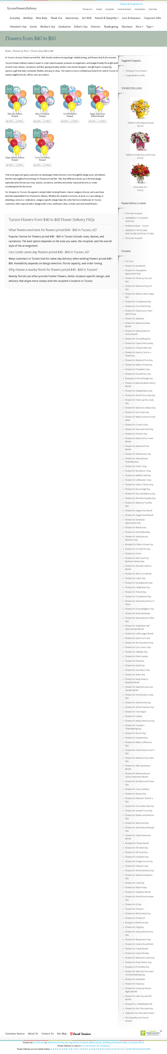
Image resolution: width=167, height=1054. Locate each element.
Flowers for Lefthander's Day (138, 480)
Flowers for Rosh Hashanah (137, 613)
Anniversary (72, 18)
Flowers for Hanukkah (135, 979)
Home (8, 51)
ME (129, 1049)
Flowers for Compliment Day (138, 302)
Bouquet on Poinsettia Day (137, 967)
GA (92, 1049)
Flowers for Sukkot (133, 716)
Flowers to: (88, 9)
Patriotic (95, 26)
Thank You (56, 18)
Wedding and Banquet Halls (115, 1042)
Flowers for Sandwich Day (137, 857)
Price (139, 26)
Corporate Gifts (152, 18)
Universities (140, 9)
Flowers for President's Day (137, 369)
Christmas (126, 26)
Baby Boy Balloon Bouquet (15, 115)
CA (69, 1049)
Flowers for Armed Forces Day (138, 811)
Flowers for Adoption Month (138, 892)
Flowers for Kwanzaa (134, 984)
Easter (33, 26)
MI (144, 1049)
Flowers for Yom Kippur (135, 712)
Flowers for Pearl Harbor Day (138, 962)
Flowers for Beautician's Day (138, 939)
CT (78, 1049)
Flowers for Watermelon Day (138, 454)
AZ (60, 1049)
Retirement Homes (56, 1042)
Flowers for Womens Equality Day (140, 498)
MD (134, 1049)
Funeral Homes (124, 9)
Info (20, 121)
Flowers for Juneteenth (135, 266)
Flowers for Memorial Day (137, 823)
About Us (33, 1033)
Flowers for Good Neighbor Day (139, 609)
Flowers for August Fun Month (138, 511)
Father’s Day (81, 26)
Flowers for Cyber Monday (137, 953)
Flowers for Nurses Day (135, 794)
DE (83, 1049)
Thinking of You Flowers (136, 71)
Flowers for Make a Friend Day (138, 365)
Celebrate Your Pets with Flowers (139, 1013)
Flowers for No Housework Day (139, 643)
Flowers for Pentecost (135, 918)
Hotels (99, 9)
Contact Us (47, 1033)
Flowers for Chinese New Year (138, 348)
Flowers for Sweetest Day (136, 738)
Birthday (28, 18)
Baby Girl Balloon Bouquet (42, 115)
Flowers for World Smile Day (138, 703)
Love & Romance (131, 18)
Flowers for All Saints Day (136, 848)
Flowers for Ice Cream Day (137, 412)
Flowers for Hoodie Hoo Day (138, 374)
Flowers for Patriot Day (135, 592)
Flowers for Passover (134, 661)
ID (100, 1049)
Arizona (84, 1046)
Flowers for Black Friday (136, 887)
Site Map (62, 1033)
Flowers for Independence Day (138, 391)
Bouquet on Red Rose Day (136, 923)
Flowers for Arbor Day (135, 675)
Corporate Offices (136, 1042)
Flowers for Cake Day (134, 883)
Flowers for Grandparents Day (138, 583)
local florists (38, 1042)
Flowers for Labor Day (135, 578)
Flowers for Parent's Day (136, 434)
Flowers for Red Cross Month (138, 574)
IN (108, 1049)
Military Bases (95, 1042)
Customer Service (15, 1033)
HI (96, 1049)
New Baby (41, 18)
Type (149, 26)
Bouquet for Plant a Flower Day (139, 544)
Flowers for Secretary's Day (137, 670)
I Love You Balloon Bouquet (42, 158)
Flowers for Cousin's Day (136, 425)
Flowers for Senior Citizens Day (139, 484)
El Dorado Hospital (133, 213)
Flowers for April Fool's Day (137, 638)
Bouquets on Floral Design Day (139, 378)
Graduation (64, 26)
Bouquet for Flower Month (137, 843)
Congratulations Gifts (135, 75)
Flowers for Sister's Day (136, 466)
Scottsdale (103, 1046)
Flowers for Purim (133, 553)
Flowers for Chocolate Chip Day (139, 806)
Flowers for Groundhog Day (138, 339)
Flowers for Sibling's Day (136, 652)
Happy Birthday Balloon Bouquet (14, 158)
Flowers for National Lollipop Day (140, 408)
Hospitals (110, 9)
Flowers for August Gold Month (139, 515)
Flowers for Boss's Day (135, 733)
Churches (153, 9)
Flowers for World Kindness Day (139, 870)
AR (64, 1049)
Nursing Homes (72, 1042)
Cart (11, 121)
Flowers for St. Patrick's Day (137, 549)
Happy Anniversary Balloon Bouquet (97, 115)
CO (73, 1049)
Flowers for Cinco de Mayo (137, 789)
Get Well (86, 18)
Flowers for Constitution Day (138, 596)
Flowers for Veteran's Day (136, 866)
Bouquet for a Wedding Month (138, 1004)
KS (116, 1049)
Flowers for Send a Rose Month (139, 944)
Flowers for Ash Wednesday (137, 532)
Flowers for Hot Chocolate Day (139, 1008)
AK (56, 1049)
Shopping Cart (136, 4)
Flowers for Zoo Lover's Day (138, 647)
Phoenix (92, 1046)
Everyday (15, 18)
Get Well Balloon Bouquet (69, 115)
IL (104, 1049)
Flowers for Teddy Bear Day (137, 587)
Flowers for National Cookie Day (139, 958)
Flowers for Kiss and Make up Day (140, 494)
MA (139, 1049)
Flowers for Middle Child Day (138, 475)
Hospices (84, 1042)
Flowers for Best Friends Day (138, 913)
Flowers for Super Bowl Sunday (139, 343)
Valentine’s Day (18, 26)
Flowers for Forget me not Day (139, 861)
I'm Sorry (129, 261)
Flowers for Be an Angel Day (137, 489)
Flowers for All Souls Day (136, 852)
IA (112, 1049)
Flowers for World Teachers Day (139, 707)
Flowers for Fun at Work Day (138, 306)
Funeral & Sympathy (107, 18)
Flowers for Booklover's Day (138, 471)
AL (51, 1049)
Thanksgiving (111, 26)
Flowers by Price (21, 51)
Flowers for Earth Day (135, 665)
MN (148, 1049)
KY (121, 1049)
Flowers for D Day (133, 904)
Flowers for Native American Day (139, 721)
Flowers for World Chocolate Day (140, 395)
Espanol (123, 4)
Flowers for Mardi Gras (135, 527)
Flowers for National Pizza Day (139, 360)
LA (125, 1049)
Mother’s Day (47, 26)
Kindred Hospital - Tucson (137, 226)
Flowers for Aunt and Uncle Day (139, 429)
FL (87, 1049)
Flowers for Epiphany (134, 318)
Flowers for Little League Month (139, 634)
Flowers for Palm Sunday (136, 656)
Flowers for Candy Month (136, 949)
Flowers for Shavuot (134, 909)
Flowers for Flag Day (134, 927)
